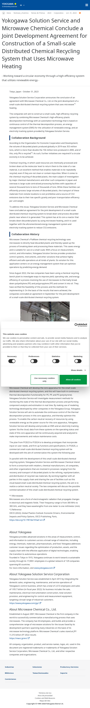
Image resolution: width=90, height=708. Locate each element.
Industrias (9, 667)
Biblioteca (9, 673)
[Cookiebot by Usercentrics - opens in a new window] (76, 325)
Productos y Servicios (69, 667)
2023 (49, 13)
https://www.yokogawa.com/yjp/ (25, 603)
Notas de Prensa (38, 13)
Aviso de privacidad (45, 695)
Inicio (9, 13)
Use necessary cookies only (44, 379)
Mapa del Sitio (45, 701)
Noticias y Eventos (21, 13)
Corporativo (58, 13)
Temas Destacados (40, 673)
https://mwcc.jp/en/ (19, 638)
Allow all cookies (73, 380)
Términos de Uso (45, 693)
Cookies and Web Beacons (45, 698)
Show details (76, 370)
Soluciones (37, 667)
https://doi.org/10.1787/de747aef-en (27, 520)
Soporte (63, 673)
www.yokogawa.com (44, 568)
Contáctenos (10, 679)
